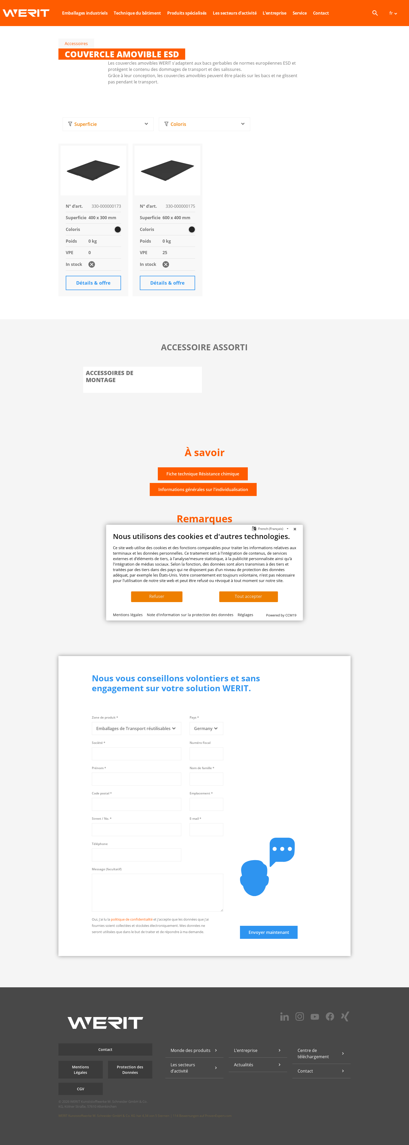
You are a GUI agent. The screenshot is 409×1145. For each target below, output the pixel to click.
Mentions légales (128, 614)
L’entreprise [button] (274, 13)
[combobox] (108, 124)
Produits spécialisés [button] (187, 13)
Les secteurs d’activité (183, 1068)
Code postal (102, 793)
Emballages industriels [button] (84, 13)
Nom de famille (202, 768)
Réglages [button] (245, 614)
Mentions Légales (80, 1069)
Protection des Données (130, 1069)
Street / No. (102, 818)
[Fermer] (295, 529)
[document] (204, 561)
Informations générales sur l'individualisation (203, 489)
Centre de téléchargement (313, 1054)
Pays (194, 717)
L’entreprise (245, 1050)
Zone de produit (105, 717)
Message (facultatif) (107, 869)
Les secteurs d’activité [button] (234, 13)
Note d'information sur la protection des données (190, 614)
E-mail (195, 818)
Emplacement (201, 793)
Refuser (156, 596)
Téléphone (100, 844)
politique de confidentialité (132, 919)
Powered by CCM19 (281, 615)
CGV (80, 1088)
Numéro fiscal (200, 742)
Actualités (243, 1065)
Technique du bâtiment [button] (137, 13)
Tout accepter (248, 596)
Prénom (99, 768)
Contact (321, 13)
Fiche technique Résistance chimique (202, 474)
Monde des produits (190, 1050)
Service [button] (300, 13)
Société (98, 742)
